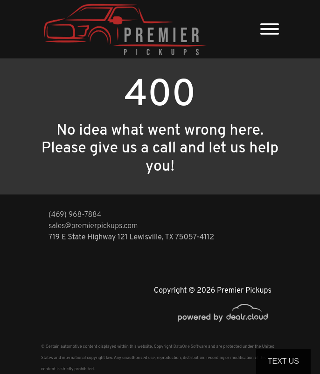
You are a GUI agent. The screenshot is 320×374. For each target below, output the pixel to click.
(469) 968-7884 (75, 215)
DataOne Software (190, 346)
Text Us (283, 361)
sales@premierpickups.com (93, 226)
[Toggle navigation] (269, 29)
